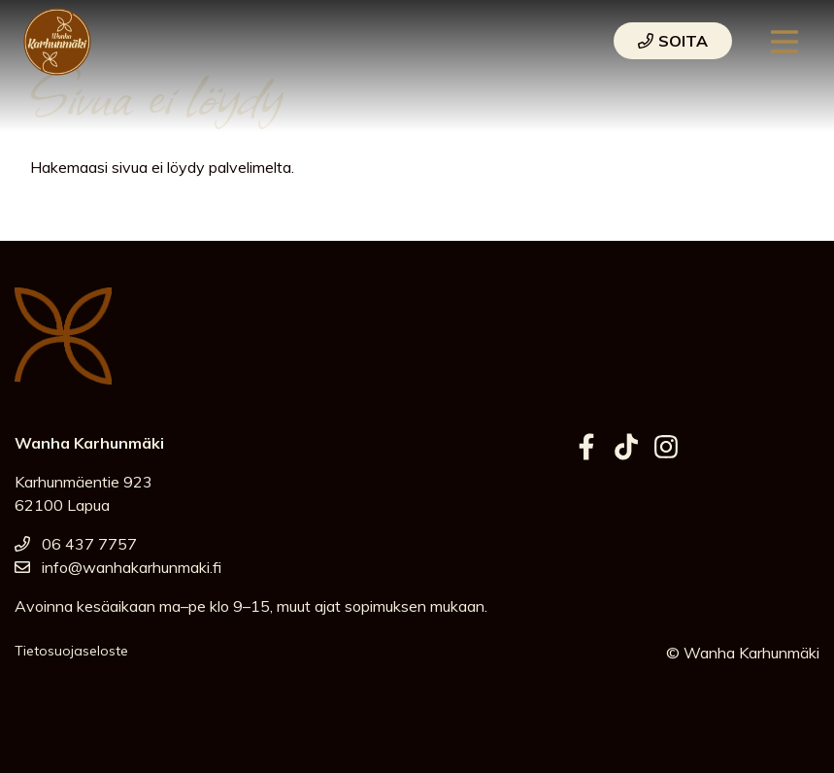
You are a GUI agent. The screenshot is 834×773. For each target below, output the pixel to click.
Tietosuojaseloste (71, 650)
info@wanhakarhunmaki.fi (118, 567)
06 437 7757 (76, 544)
